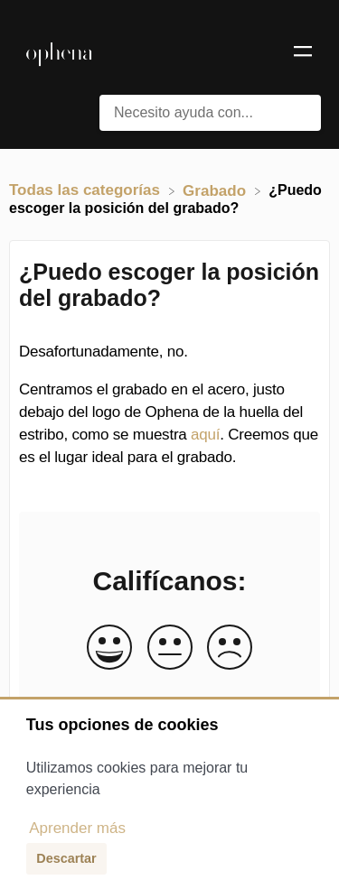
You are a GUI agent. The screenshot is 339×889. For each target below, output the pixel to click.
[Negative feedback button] (230, 648)
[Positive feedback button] (109, 648)
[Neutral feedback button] (170, 648)
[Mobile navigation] (303, 54)
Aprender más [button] (77, 828)
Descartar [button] (66, 858)
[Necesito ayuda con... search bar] (210, 113)
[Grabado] (216, 190)
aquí (205, 434)
